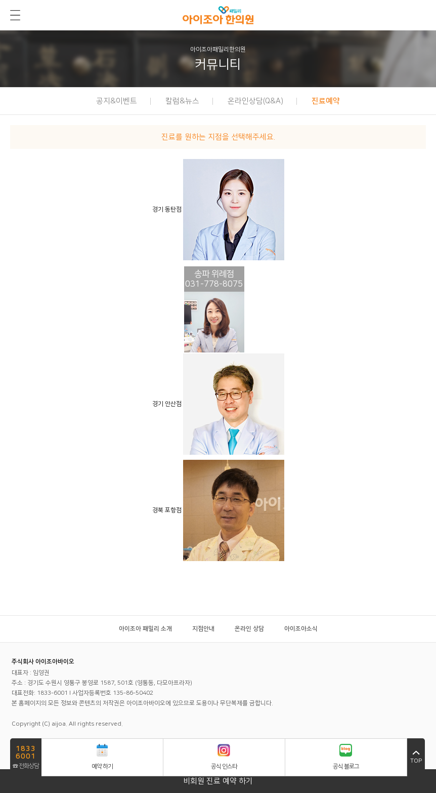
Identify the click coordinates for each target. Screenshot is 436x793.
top (416, 757)
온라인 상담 (249, 628)
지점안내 (203, 628)
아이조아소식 (301, 628)
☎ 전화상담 (26, 756)
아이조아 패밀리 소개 (145, 628)
